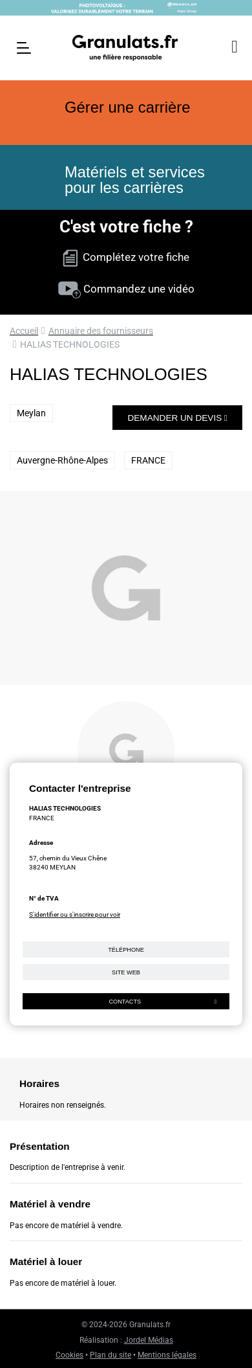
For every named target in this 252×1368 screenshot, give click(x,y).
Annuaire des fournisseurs (100, 331)
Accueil (24, 331)
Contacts (162, 1001)
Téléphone (126, 950)
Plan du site (110, 1355)
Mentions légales (167, 1355)
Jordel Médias (148, 1340)
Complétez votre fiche (126, 257)
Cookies (69, 1355)
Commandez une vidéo (126, 288)
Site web (126, 972)
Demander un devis (177, 418)
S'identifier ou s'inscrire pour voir (74, 914)
